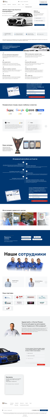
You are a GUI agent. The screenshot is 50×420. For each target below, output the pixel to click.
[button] (46, 126)
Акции (23, 4)
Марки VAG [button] (9, 4)
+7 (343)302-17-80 (43, 2)
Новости (19, 4)
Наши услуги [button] (14, 4)
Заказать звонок (43, 4)
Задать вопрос (41, 364)
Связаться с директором (26, 333)
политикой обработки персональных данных (40, 23)
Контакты (27, 4)
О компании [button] (4, 4)
